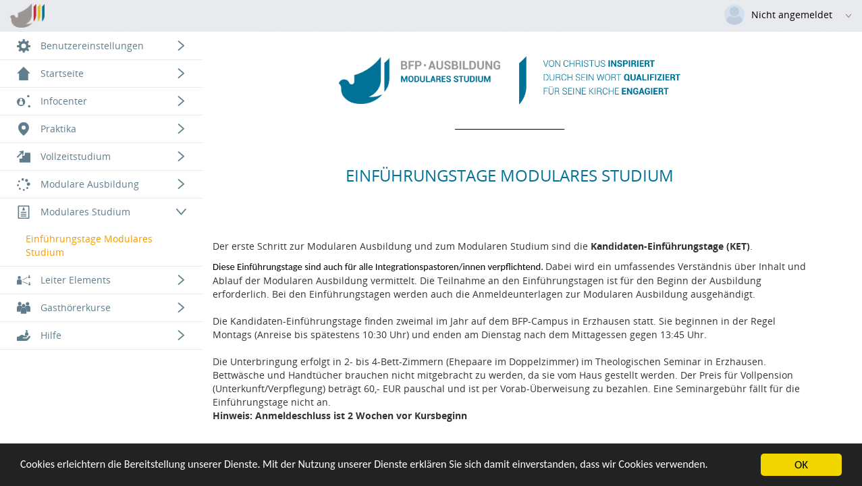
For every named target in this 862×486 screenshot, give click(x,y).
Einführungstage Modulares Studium (89, 245)
